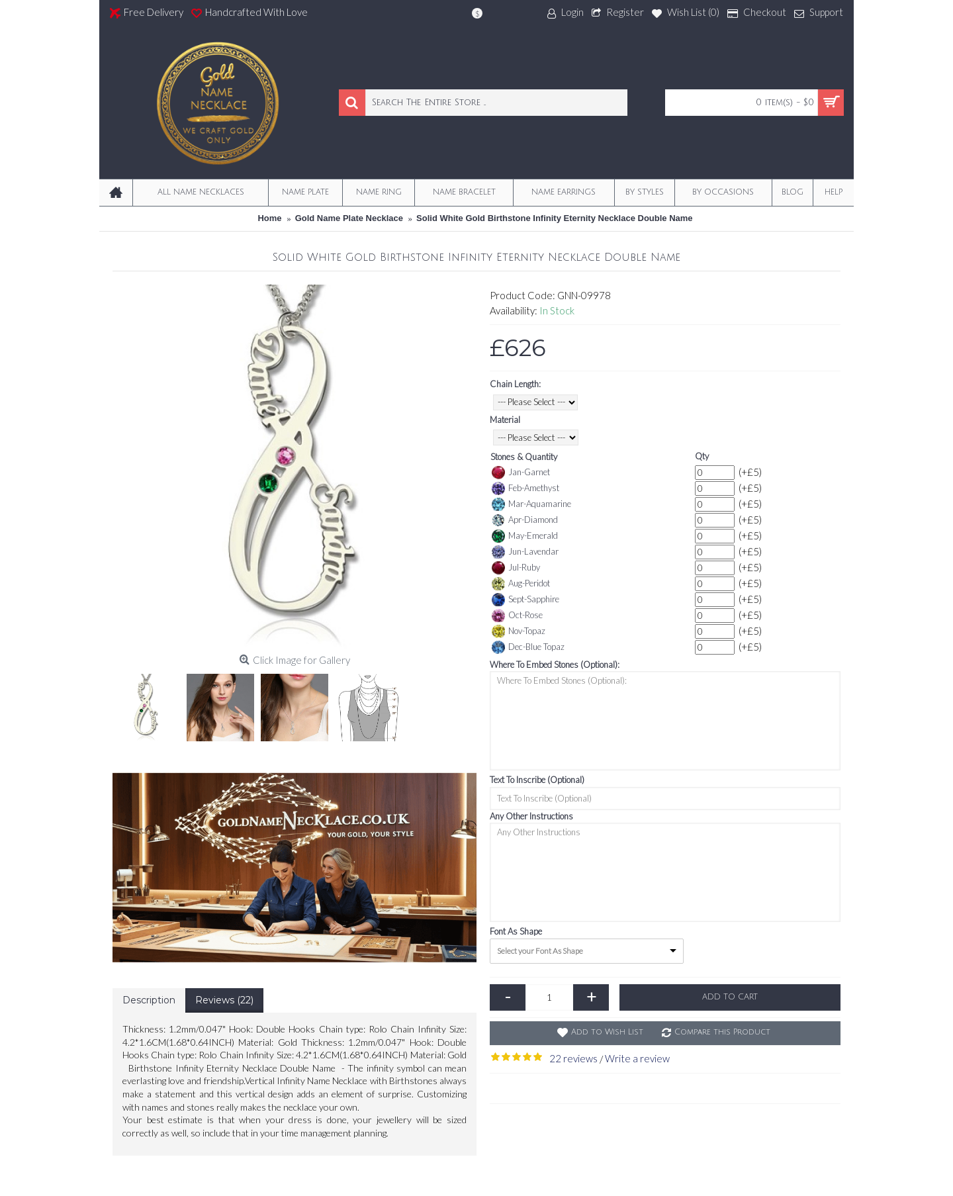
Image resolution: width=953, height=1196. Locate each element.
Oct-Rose (517, 615)
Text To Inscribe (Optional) (537, 779)
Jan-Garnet (521, 472)
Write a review (637, 1058)
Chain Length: (515, 384)
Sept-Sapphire (525, 599)
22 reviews (573, 1058)
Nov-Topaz (518, 631)
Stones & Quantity (523, 456)
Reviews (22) (224, 1000)
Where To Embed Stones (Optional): (554, 664)
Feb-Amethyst (525, 488)
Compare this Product (722, 1032)
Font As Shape (516, 931)
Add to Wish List (607, 1032)
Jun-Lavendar (525, 552)
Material (505, 419)
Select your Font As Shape (540, 951)
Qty (702, 456)
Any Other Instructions (531, 816)
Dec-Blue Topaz (528, 647)
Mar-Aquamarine (531, 504)
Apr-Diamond (525, 520)
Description (148, 1000)
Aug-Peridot (521, 583)
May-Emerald (525, 536)
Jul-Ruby (516, 568)
